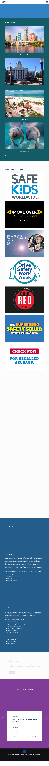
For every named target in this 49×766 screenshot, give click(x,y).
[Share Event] (14, 716)
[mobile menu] (47, 2)
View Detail (33, 716)
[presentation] (3, 697)
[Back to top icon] (24, 730)
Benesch (24, 735)
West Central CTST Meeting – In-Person (24, 700)
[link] (24, 39)
